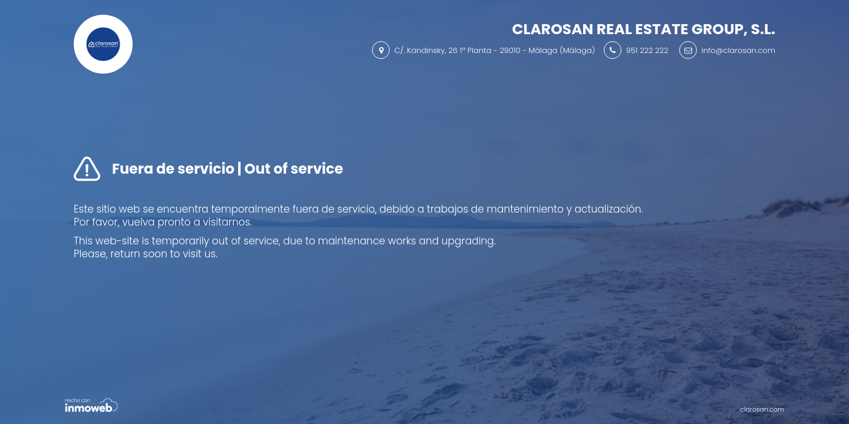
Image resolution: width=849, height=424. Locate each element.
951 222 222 (647, 50)
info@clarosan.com (738, 50)
